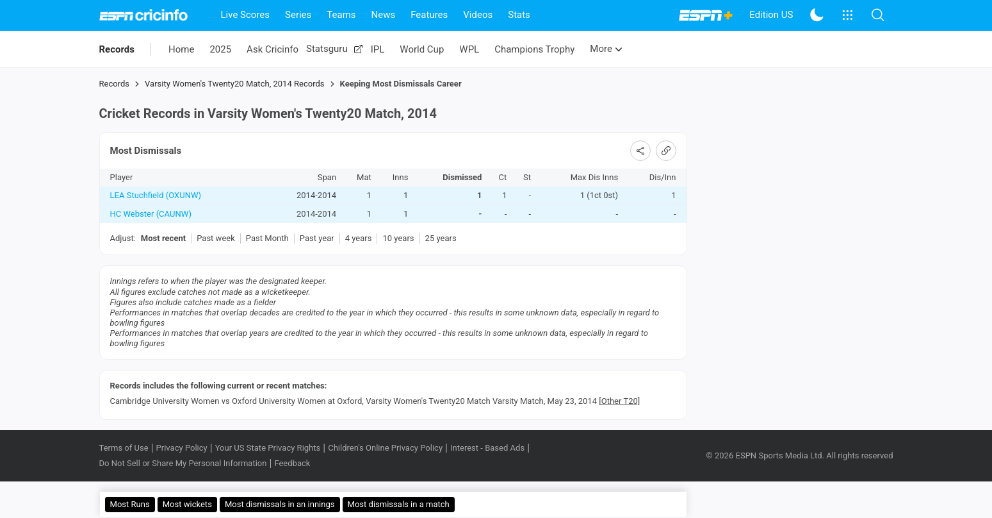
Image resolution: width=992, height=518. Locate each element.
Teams (341, 15)
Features (429, 15)
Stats (519, 15)
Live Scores (245, 15)
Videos (477, 15)
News (383, 15)
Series (298, 15)
